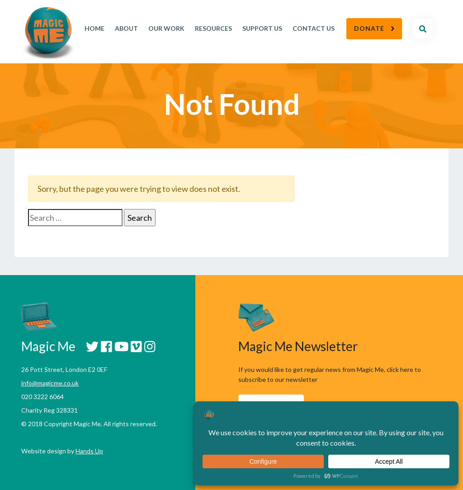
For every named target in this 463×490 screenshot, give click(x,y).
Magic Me (48, 34)
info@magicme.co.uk (50, 383)
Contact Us (314, 28)
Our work (166, 28)
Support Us (262, 28)
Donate (369, 28)
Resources (213, 28)
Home (94, 28)
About (126, 28)
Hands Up (89, 451)
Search (422, 29)
